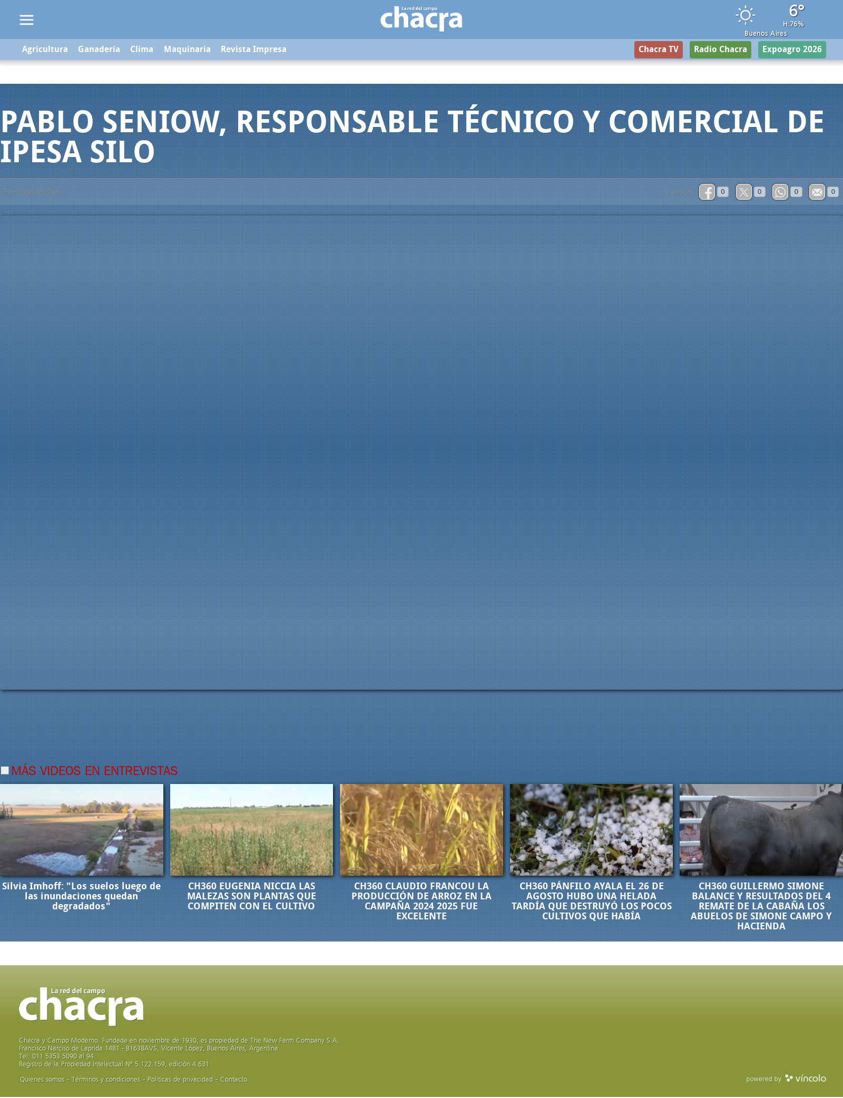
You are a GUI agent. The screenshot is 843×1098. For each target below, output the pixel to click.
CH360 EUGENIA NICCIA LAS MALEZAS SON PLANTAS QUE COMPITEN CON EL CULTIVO (251, 897)
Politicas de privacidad (180, 1080)
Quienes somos (42, 1080)
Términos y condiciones (106, 1080)
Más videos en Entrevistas (94, 772)
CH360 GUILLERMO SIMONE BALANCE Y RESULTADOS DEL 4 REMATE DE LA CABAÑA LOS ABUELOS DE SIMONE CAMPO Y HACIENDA (761, 907)
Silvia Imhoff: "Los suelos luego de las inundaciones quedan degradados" (81, 897)
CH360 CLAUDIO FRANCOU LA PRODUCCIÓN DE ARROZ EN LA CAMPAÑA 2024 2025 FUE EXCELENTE (421, 902)
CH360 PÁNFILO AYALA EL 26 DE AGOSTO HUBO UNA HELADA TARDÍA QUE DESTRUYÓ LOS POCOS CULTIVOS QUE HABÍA (592, 902)
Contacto (233, 1080)
